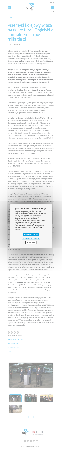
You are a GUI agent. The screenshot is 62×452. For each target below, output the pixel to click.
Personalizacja (31, 242)
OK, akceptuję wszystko (31, 234)
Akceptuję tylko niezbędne (31, 238)
